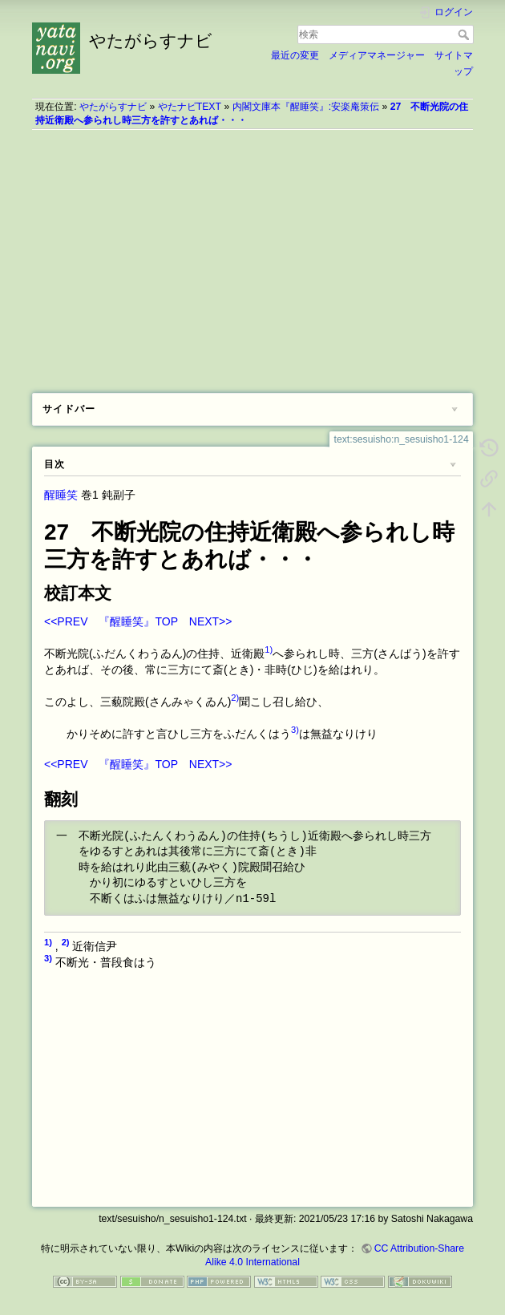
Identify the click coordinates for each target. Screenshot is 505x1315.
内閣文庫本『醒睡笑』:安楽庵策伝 (305, 106)
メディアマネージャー (377, 55)
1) (269, 649)
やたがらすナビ (113, 106)
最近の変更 (295, 55)
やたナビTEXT (189, 106)
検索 (465, 34)
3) (295, 729)
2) (235, 697)
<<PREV (65, 621)
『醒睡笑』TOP (138, 621)
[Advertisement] (252, 256)
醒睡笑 (61, 494)
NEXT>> (210, 621)
